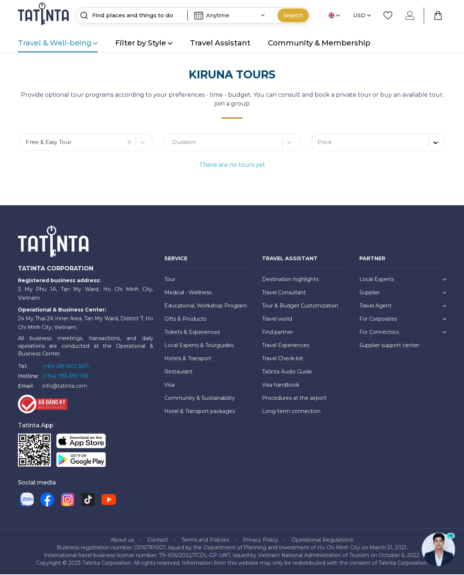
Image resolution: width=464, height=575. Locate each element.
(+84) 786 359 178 (65, 376)
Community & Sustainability (199, 398)
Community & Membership (319, 42)
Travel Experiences (285, 346)
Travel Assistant (220, 42)
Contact (157, 540)
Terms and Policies (205, 540)
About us (122, 540)
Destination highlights (290, 280)
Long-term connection (291, 412)
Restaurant (178, 372)
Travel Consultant (284, 293)
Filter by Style (143, 42)
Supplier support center (389, 346)
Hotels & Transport (188, 359)
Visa (169, 385)
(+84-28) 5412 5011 (65, 367)
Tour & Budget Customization (300, 306)
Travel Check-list (282, 359)
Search (293, 15)
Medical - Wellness (188, 293)
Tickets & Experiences (192, 332)
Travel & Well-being (58, 42)
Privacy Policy (260, 540)
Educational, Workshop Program (205, 306)
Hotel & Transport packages (199, 412)
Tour (169, 280)
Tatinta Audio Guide (287, 372)
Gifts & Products (185, 319)
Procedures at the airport (294, 398)
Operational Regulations (322, 540)
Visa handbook (280, 385)
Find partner (277, 332)
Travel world (277, 319)
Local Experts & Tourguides (198, 346)
